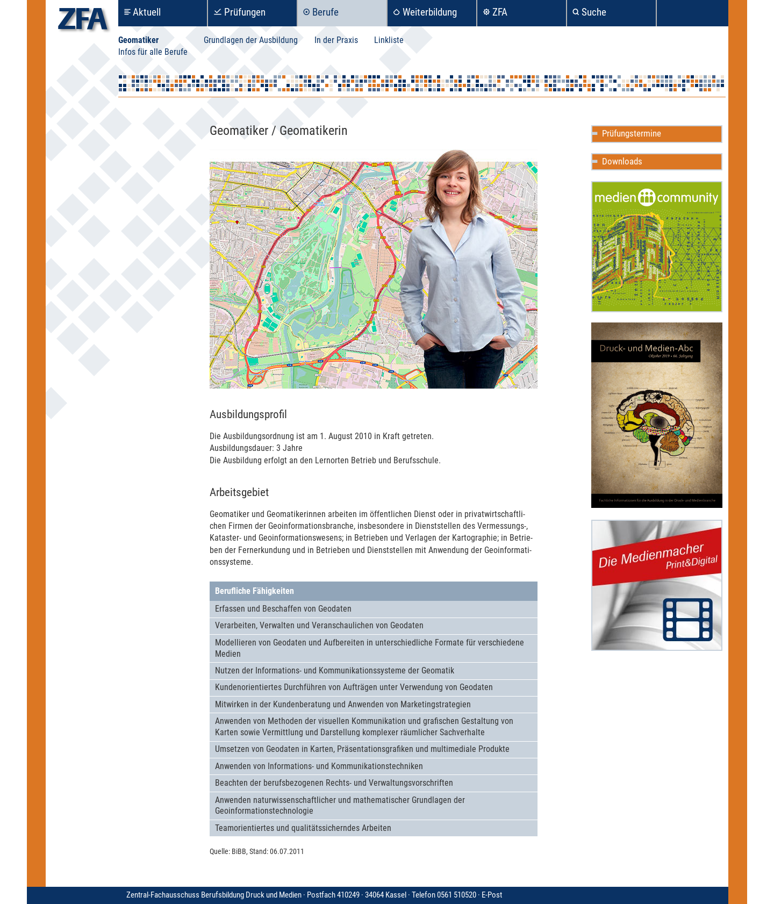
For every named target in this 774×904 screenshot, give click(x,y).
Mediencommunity (656, 246)
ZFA (499, 12)
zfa (83, 22)
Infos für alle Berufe (153, 52)
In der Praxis (336, 40)
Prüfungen (245, 12)
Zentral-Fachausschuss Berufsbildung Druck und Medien (304, 895)
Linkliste (389, 40)
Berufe (325, 12)
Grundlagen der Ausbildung (251, 40)
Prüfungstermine (631, 133)
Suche (594, 12)
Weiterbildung (430, 12)
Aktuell (147, 12)
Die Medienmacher (656, 585)
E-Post (492, 895)
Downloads (622, 161)
